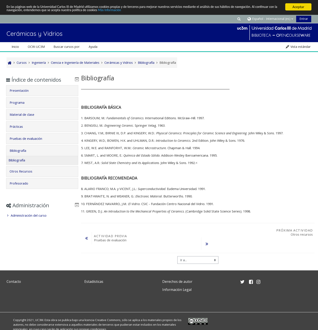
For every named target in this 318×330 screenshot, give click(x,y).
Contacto (14, 281)
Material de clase (25, 114)
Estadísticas (93, 281)
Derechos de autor (177, 281)
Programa (20, 102)
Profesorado (22, 183)
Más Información (145, 11)
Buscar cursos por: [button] (67, 47)
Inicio (15, 47)
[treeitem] (42, 216)
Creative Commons (108, 320)
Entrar (303, 19)
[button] (239, 19)
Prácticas (19, 126)
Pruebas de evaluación (29, 138)
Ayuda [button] (93, 47)
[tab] (42, 90)
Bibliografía (21, 151)
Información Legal (177, 289)
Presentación (22, 90)
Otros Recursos (24, 171)
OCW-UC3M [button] (36, 47)
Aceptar (298, 7)
